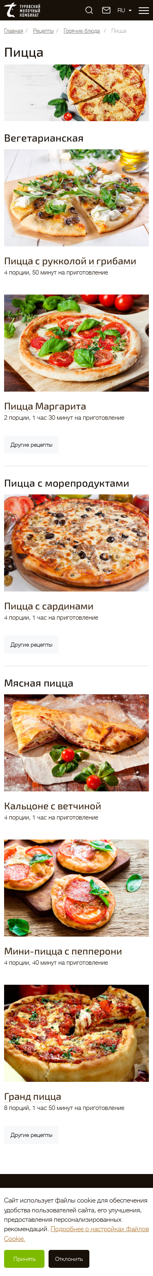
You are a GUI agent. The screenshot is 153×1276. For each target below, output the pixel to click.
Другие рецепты (31, 444)
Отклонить (69, 1259)
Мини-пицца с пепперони (63, 951)
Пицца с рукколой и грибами (70, 260)
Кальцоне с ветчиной (52, 805)
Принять (24, 1259)
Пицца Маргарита (45, 406)
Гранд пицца (32, 1096)
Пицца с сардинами (48, 605)
